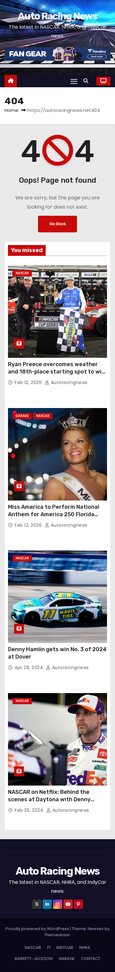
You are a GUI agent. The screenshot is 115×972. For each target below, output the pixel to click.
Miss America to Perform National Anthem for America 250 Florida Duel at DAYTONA (53, 514)
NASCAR (22, 273)
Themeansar (57, 935)
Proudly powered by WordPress (38, 929)
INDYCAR (64, 947)
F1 (48, 947)
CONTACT (90, 959)
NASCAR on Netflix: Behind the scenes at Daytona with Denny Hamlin (49, 799)
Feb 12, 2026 (29, 382)
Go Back (57, 224)
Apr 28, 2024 (29, 667)
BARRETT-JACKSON (33, 959)
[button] (87, 81)
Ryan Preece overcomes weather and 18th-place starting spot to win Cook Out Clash (56, 371)
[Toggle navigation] (73, 81)
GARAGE (22, 416)
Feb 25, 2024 (30, 810)
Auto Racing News (57, 16)
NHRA (84, 947)
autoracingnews (66, 382)
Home (11, 110)
